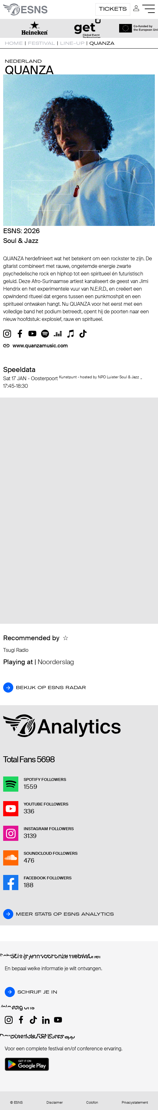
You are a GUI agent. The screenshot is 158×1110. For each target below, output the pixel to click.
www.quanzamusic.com (40, 345)
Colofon (92, 1102)
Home (14, 43)
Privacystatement (135, 1102)
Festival (41, 43)
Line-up (72, 43)
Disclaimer (54, 1102)
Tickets (113, 9)
